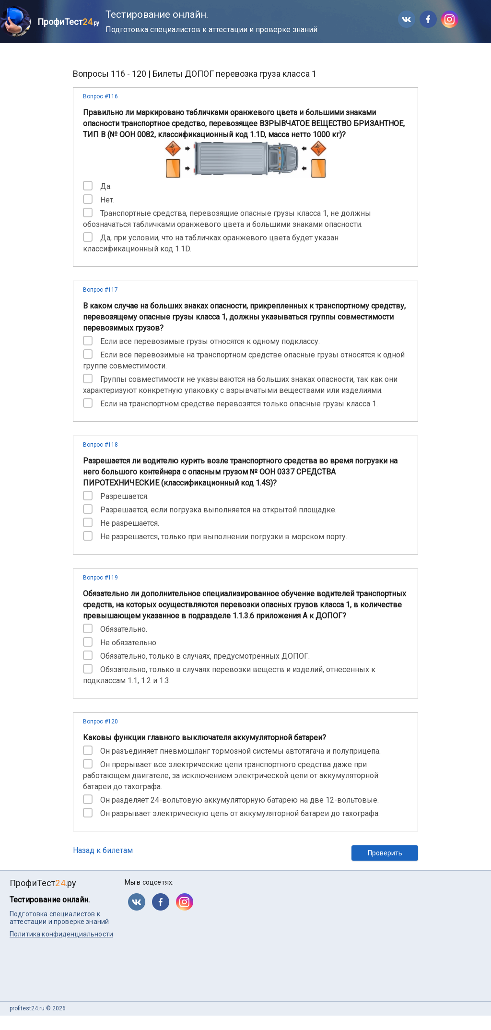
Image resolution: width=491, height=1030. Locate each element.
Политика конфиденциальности (61, 934)
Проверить (385, 853)
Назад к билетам (103, 850)
